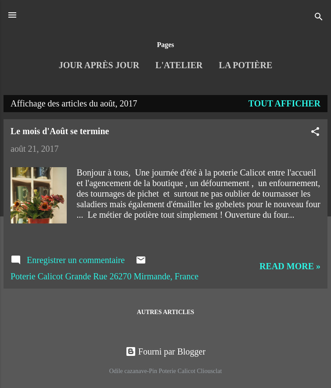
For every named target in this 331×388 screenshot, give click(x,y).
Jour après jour (99, 65)
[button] (315, 132)
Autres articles (165, 312)
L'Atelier (178, 65)
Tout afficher (284, 103)
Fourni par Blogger (165, 351)
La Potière (246, 65)
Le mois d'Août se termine (60, 131)
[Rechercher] (318, 17)
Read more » (289, 266)
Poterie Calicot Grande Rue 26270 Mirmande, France (104, 276)
